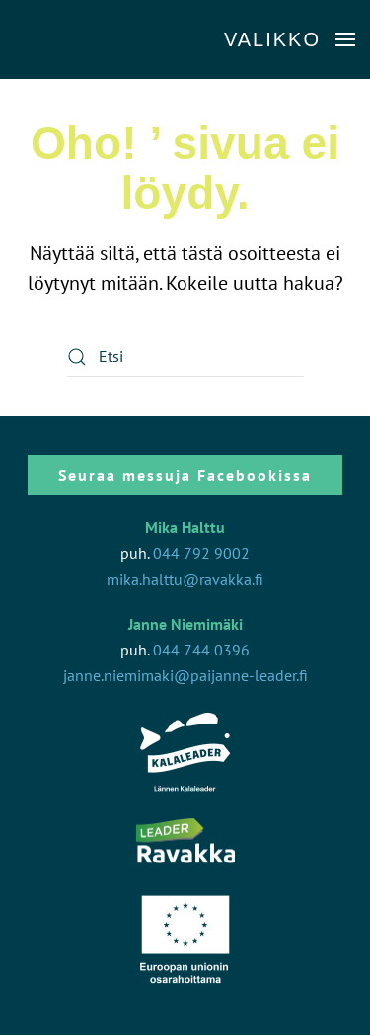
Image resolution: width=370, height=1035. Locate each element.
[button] (289, 39)
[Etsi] (185, 357)
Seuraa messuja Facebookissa (185, 475)
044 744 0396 (201, 649)
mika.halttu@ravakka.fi (185, 578)
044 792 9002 (201, 553)
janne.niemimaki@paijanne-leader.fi (185, 675)
